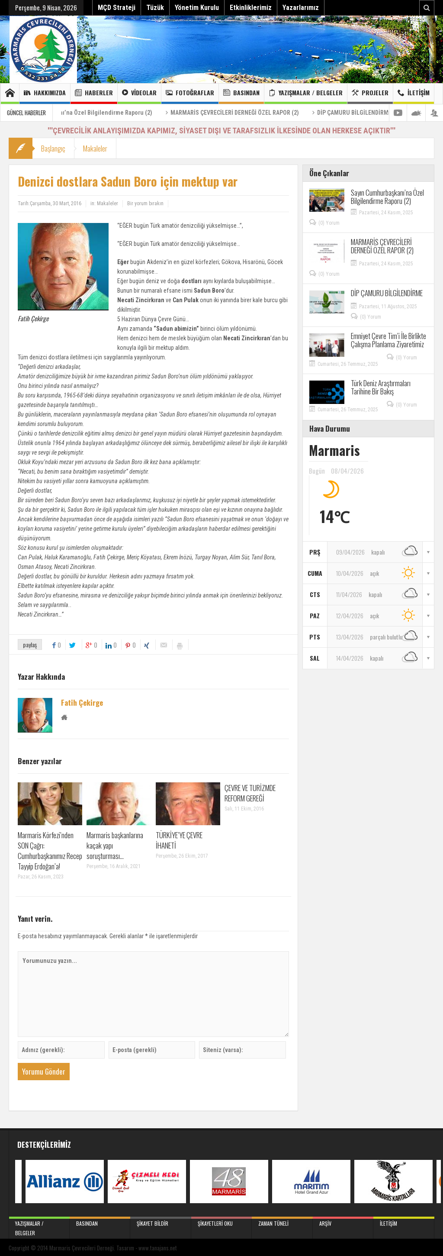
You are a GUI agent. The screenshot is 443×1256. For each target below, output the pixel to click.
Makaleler (95, 148)
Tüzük (155, 7)
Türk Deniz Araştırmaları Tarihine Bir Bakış (381, 387)
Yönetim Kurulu (197, 7)
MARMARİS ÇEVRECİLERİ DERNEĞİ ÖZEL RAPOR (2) (267, 112)
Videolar (139, 94)
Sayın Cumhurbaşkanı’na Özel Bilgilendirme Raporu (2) (113, 112)
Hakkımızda (44, 94)
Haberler (94, 94)
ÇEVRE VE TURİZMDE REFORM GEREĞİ (250, 793)
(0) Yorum (329, 223)
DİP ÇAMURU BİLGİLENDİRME (387, 112)
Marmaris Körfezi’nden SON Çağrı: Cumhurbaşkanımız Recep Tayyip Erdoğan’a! (50, 851)
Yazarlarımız (300, 7)
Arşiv (343, 1222)
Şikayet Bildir (160, 1222)
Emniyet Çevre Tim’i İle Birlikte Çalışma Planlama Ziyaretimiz (388, 340)
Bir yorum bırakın (145, 203)
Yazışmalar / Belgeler (305, 94)
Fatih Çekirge (82, 702)
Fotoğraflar (189, 94)
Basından (241, 94)
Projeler (370, 94)
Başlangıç (53, 148)
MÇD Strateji (116, 7)
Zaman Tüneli (282, 1222)
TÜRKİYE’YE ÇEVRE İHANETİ (179, 840)
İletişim (413, 94)
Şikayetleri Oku (221, 1222)
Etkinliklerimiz (251, 7)
